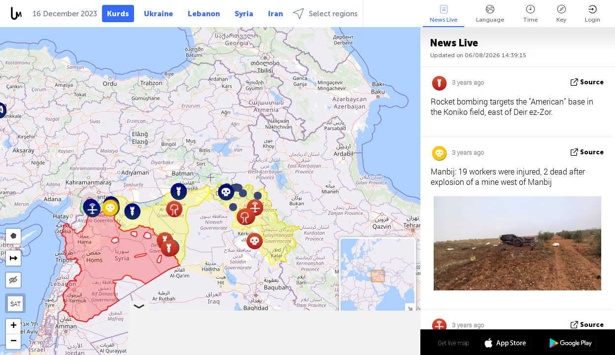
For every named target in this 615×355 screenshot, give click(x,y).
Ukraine (158, 13)
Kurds (118, 13)
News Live (443, 14)
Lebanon (204, 13)
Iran (275, 13)
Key (561, 14)
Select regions (325, 13)
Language (490, 14)
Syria (244, 13)
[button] (243, 193)
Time (530, 14)
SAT (15, 304)
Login (592, 14)
